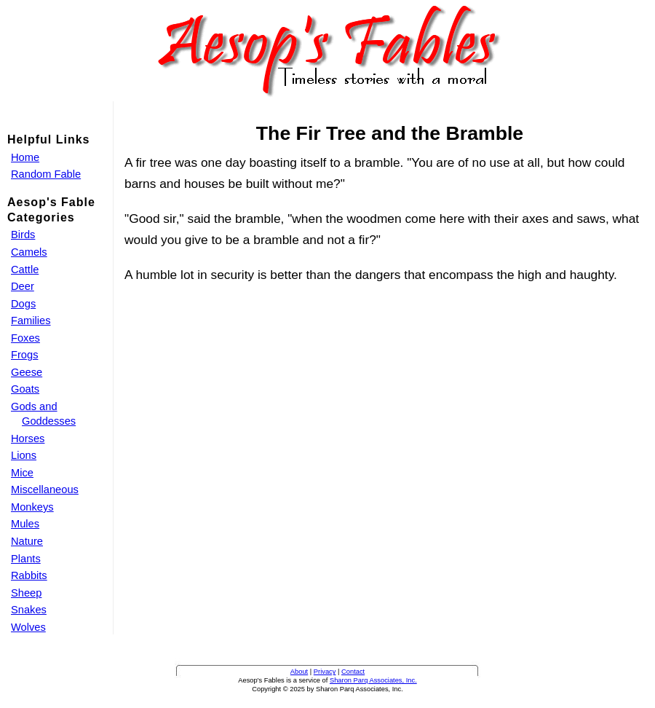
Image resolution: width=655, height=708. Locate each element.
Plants (26, 559)
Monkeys (32, 507)
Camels (29, 252)
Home (25, 157)
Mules (25, 524)
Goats (25, 389)
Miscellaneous (45, 489)
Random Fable (46, 174)
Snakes (29, 609)
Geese (26, 372)
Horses (27, 438)
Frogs (24, 355)
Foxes (25, 338)
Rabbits (29, 575)
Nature (27, 541)
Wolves (28, 627)
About (299, 671)
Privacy (325, 671)
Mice (22, 473)
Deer (22, 286)
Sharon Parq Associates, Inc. (373, 680)
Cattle (25, 269)
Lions (23, 455)
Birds (23, 234)
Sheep (26, 593)
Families (31, 320)
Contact (353, 671)
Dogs (23, 304)
